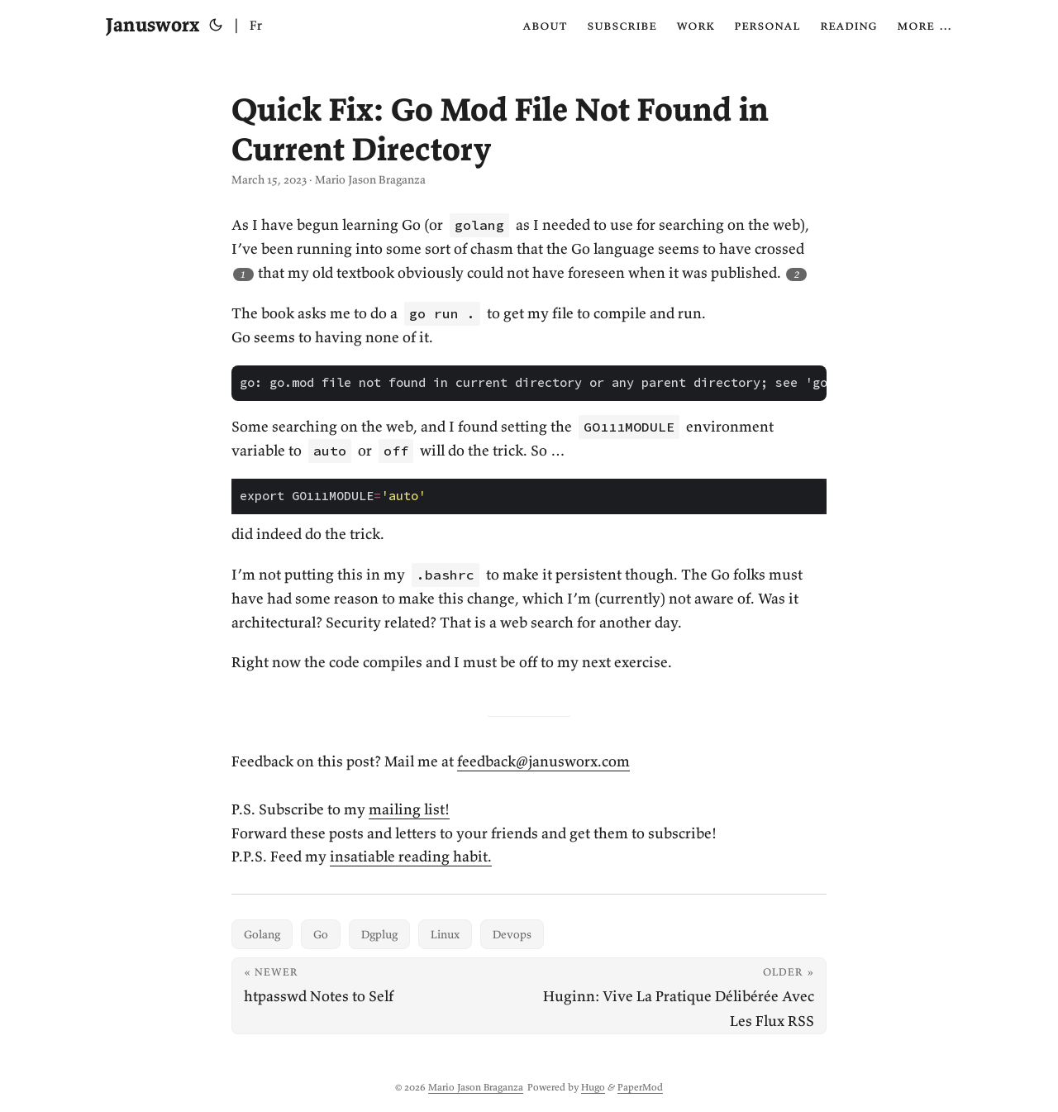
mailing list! (409, 808)
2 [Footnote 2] (796, 274)
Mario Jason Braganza (475, 1087)
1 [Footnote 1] (243, 274)
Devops (512, 934)
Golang (262, 934)
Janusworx (152, 24)
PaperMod (640, 1087)
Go (320, 934)
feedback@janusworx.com (543, 761)
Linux (445, 934)
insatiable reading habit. (411, 856)
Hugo (593, 1087)
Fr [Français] (256, 25)
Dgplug (379, 934)
